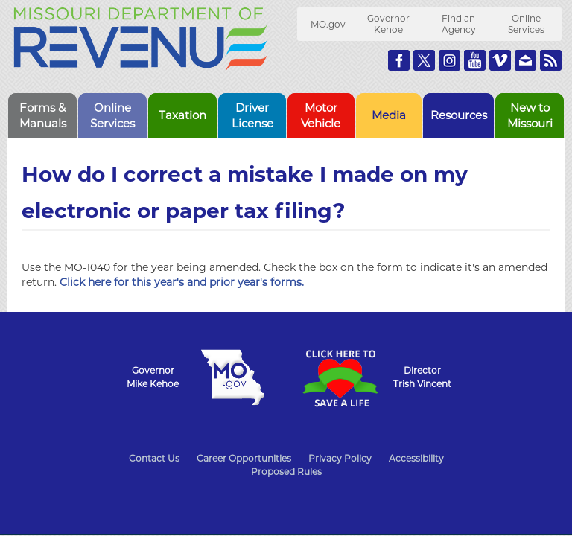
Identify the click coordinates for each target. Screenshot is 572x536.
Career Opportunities (244, 458)
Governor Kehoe (388, 24)
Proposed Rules (286, 471)
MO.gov (328, 24)
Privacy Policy (340, 458)
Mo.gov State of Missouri (232, 377)
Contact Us (154, 458)
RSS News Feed (551, 60)
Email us (525, 60)
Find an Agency (459, 24)
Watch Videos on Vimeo (500, 60)
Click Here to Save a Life (339, 378)
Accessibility (416, 458)
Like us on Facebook (399, 60)
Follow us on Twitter (424, 60)
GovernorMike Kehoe (153, 377)
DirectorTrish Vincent (422, 377)
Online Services (526, 24)
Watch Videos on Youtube (475, 60)
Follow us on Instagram (449, 60)
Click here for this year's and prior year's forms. (182, 282)
